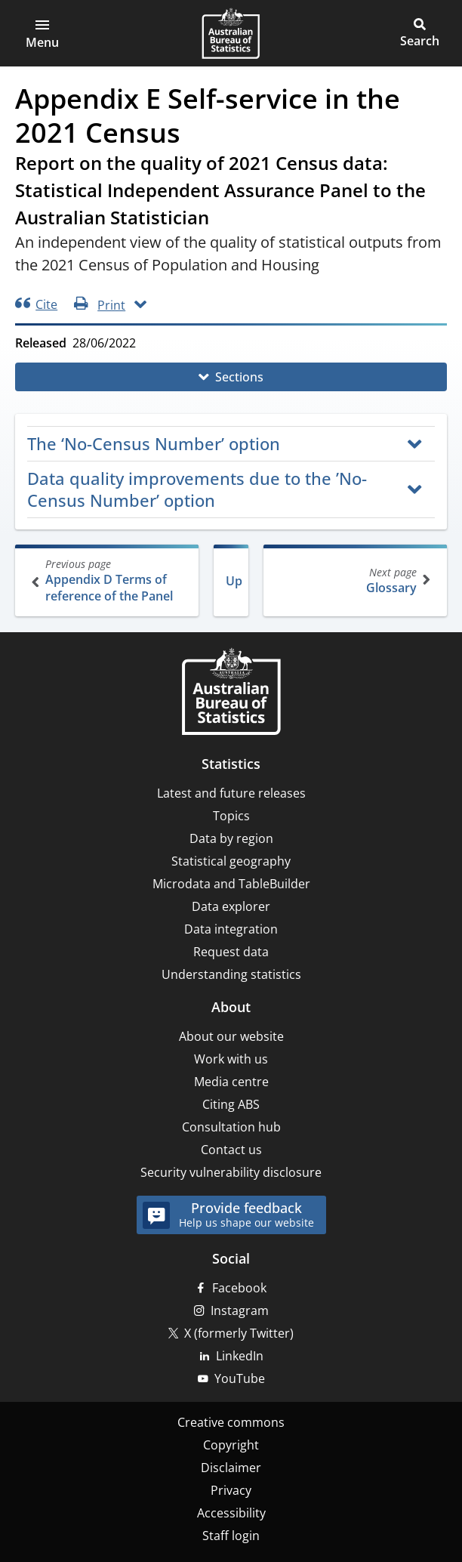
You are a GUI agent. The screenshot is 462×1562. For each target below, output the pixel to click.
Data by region (231, 838)
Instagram (240, 1310)
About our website (231, 1036)
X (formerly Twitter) (239, 1333)
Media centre (231, 1081)
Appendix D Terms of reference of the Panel (108, 580)
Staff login (231, 1535)
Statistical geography (231, 861)
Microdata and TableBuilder (231, 883)
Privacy (231, 1490)
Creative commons (231, 1422)
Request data (231, 951)
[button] (42, 33)
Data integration (231, 929)
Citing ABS (231, 1104)
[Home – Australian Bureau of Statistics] (231, 693)
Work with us (231, 1059)
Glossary (354, 580)
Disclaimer (231, 1467)
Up (234, 581)
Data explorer (231, 906)
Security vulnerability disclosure (231, 1172)
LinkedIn (239, 1355)
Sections (239, 377)
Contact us (231, 1149)
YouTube (239, 1378)
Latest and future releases (231, 793)
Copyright (231, 1445)
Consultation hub (231, 1127)
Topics (231, 815)
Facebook (239, 1288)
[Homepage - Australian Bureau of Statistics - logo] (230, 33)
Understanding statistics (231, 974)
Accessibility (231, 1513)
